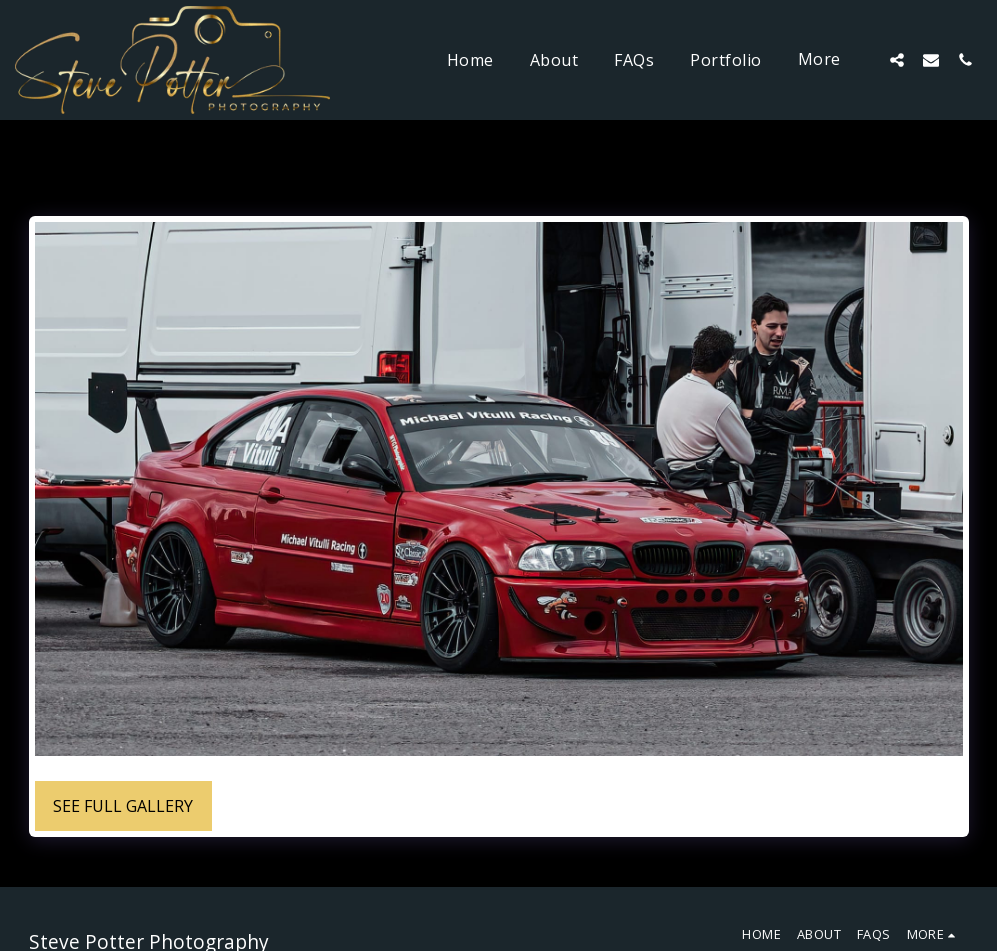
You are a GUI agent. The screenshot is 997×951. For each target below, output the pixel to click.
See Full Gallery (123, 806)
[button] (897, 59)
